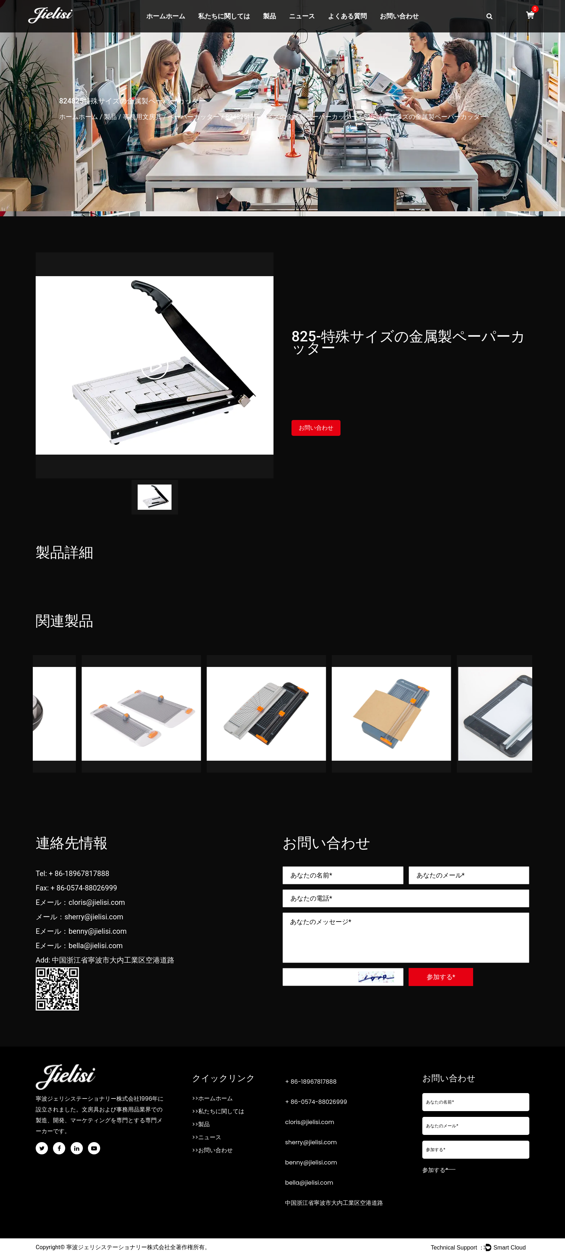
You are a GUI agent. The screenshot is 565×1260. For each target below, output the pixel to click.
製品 (269, 16)
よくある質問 (347, 16)
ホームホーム (165, 16)
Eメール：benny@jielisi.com (81, 931)
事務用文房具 (142, 116)
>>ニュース (206, 1137)
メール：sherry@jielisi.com (79, 916)
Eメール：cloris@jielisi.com (80, 902)
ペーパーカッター (193, 116)
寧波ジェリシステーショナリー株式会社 (118, 1247)
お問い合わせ (399, 16)
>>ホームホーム (212, 1098)
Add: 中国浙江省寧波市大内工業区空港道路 (105, 960)
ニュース (302, 16)
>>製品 (201, 1124)
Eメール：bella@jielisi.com (79, 945)
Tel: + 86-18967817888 (72, 873)
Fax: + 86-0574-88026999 (76, 888)
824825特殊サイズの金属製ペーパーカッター (291, 116)
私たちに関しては (224, 16)
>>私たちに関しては (218, 1111)
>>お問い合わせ (212, 1150)
